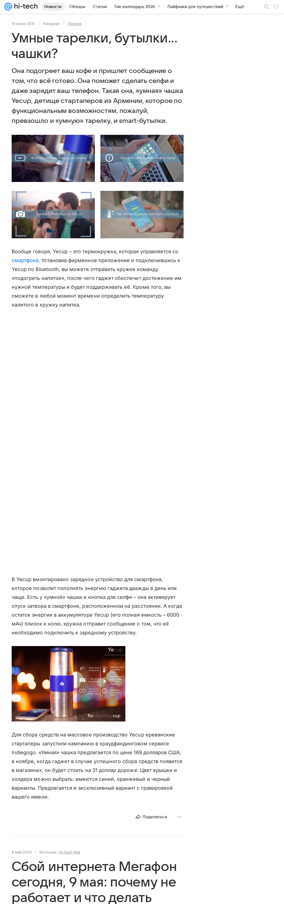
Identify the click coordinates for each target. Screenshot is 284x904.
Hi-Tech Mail (69, 852)
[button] (53, 158)
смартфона (25, 260)
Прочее (75, 23)
